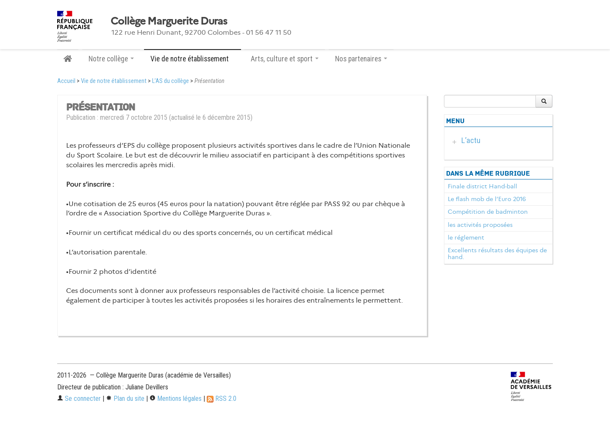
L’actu (470, 140)
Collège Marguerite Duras (169, 21)
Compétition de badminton (488, 211)
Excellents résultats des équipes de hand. (497, 253)
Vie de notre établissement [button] (192, 59)
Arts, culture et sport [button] (285, 59)
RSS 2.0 (221, 398)
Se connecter (79, 398)
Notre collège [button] (111, 59)
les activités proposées (480, 225)
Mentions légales (176, 398)
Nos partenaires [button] (361, 59)
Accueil (66, 81)
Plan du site (125, 398)
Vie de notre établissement (114, 81)
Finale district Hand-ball (482, 186)
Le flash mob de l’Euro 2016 (487, 199)
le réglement (466, 237)
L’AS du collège (170, 81)
